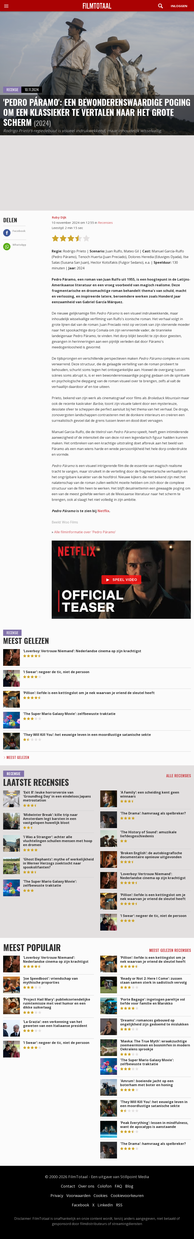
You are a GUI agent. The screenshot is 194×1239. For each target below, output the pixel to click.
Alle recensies (178, 775)
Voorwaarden (78, 1195)
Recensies (105, 222)
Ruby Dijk (59, 217)
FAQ (118, 1186)
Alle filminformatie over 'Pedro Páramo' (85, 532)
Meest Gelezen (17, 757)
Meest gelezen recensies (170, 950)
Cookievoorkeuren (127, 1195)
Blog (129, 1186)
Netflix (103, 511)
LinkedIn (105, 1204)
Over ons (86, 1186)
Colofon (105, 1186)
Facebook (80, 1204)
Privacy (56, 1195)
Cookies (101, 1195)
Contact (68, 1186)
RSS (119, 1204)
